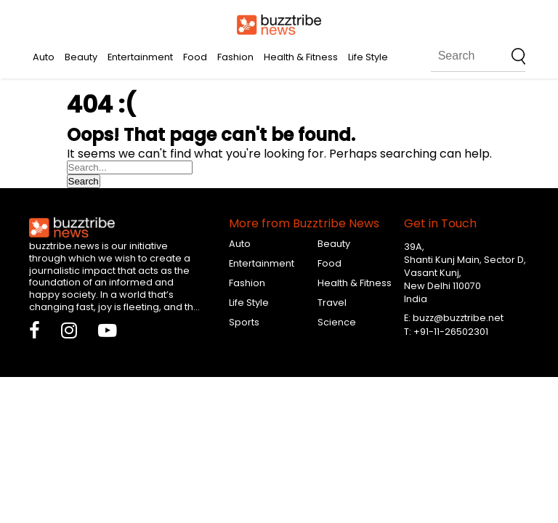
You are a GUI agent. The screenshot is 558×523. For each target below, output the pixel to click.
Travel (332, 302)
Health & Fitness (301, 57)
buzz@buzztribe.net (458, 318)
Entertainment (140, 57)
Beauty (81, 57)
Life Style (368, 57)
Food (195, 57)
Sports (244, 322)
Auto (43, 57)
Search (83, 181)
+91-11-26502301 (450, 331)
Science (337, 322)
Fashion (235, 57)
